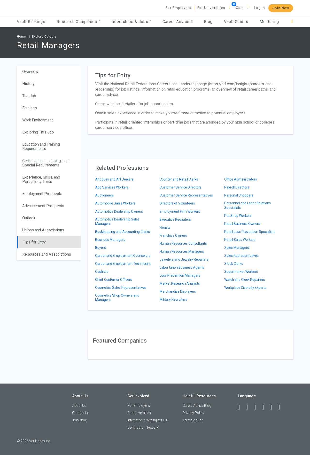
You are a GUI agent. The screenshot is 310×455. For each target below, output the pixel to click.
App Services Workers (112, 187)
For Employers (178, 8)
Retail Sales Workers (240, 240)
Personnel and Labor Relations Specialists (247, 205)
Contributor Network (142, 427)
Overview (30, 71)
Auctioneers (104, 195)
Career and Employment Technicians (123, 264)
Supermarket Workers (241, 272)
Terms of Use (193, 420)
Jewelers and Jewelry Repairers (184, 259)
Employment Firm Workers (180, 211)
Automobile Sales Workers (115, 203)
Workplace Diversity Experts (245, 288)
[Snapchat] (281, 407)
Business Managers (110, 240)
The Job (29, 96)
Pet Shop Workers (238, 216)
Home (21, 36)
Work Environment (37, 120)
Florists (165, 227)
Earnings (29, 108)
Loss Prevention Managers (180, 275)
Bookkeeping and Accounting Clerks (122, 232)
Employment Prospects (42, 193)
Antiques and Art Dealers (114, 179)
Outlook (28, 218)
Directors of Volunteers (177, 203)
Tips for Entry (34, 242)
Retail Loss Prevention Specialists (249, 232)
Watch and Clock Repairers (244, 280)
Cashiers (101, 272)
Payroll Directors (236, 187)
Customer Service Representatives (186, 195)
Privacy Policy (193, 413)
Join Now (280, 8)
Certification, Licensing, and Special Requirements (45, 162)
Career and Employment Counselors (122, 256)
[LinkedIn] (249, 407)
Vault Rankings (31, 21)
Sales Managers (236, 248)
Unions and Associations (43, 230)
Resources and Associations (46, 254)
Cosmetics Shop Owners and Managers (117, 297)
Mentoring (269, 21)
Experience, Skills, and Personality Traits (41, 179)
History (28, 83)
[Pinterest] (273, 407)
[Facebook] (241, 407)
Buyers (100, 248)
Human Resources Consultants (183, 243)
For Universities (211, 8)
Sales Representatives (241, 256)
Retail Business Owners (242, 224)
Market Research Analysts (180, 283)
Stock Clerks (233, 264)
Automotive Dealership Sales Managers (117, 221)
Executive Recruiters (175, 219)
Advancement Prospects (43, 206)
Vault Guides (236, 21)
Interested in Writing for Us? (148, 420)
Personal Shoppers (238, 195)
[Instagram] (265, 407)
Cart (240, 8)
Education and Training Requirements (41, 146)
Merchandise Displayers (178, 291)
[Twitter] (257, 407)
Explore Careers (44, 36)
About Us (79, 406)
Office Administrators (240, 179)
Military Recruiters (173, 299)
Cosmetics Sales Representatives (121, 288)
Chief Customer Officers (113, 280)
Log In (259, 8)
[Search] (291, 21)
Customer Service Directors (181, 187)
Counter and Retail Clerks (179, 179)
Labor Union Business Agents (182, 267)
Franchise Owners (173, 235)
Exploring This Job (38, 132)
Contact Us (80, 413)
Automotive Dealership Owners (119, 211)
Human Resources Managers (182, 251)
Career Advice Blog (197, 406)
